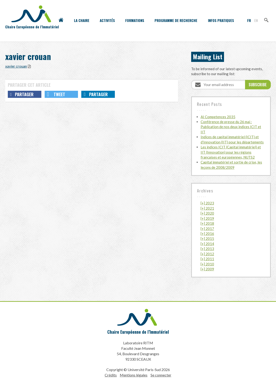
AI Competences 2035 (218, 117)
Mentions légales (133, 375)
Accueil (61, 20)
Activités (107, 20)
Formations (134, 20)
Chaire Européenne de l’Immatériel (138, 332)
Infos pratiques (221, 20)
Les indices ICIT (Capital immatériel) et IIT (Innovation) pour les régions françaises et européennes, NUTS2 (231, 152)
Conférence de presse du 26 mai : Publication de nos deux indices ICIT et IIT (231, 127)
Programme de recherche (176, 20)
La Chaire (81, 20)
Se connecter (161, 375)
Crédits (111, 375)
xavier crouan (16, 66)
